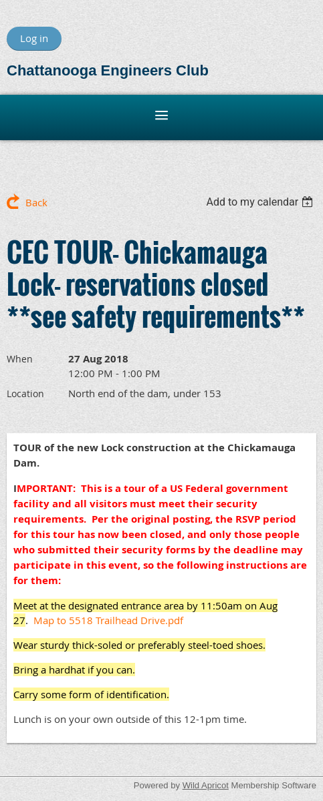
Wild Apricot (206, 785)
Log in (34, 38)
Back (36, 202)
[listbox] (261, 202)
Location (25, 393)
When (20, 358)
